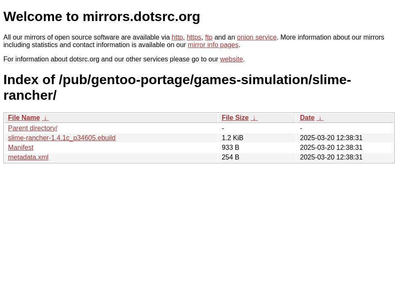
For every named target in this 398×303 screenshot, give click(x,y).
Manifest (20, 147)
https (194, 37)
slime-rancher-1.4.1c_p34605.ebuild (62, 137)
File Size (235, 117)
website (231, 59)
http (177, 37)
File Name (24, 117)
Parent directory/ (32, 128)
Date (307, 117)
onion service (257, 37)
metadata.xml (28, 157)
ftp (208, 37)
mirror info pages (213, 44)
